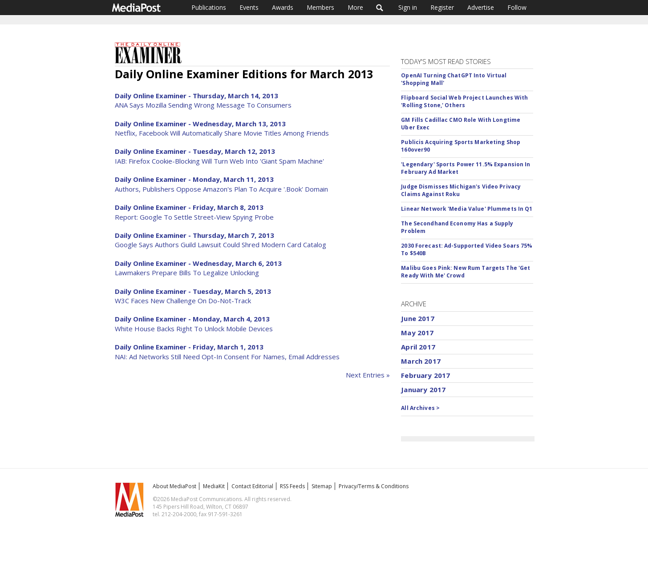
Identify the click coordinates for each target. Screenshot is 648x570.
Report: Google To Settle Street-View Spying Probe (194, 217)
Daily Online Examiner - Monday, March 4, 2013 (192, 318)
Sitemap (322, 486)
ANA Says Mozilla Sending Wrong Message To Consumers (203, 104)
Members (320, 7)
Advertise (480, 7)
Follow (516, 7)
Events (249, 7)
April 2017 (418, 346)
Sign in (407, 7)
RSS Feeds (292, 486)
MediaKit (214, 486)
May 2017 (417, 332)
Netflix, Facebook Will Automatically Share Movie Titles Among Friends (222, 132)
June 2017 (417, 318)
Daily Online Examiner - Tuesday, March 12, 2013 (195, 151)
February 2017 (425, 375)
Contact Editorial (252, 486)
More (355, 7)
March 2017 (421, 361)
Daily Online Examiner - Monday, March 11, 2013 (194, 179)
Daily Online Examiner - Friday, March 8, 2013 (189, 207)
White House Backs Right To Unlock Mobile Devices (194, 328)
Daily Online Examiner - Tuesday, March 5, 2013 (193, 291)
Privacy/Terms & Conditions (374, 486)
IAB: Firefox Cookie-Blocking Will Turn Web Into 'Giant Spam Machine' (219, 161)
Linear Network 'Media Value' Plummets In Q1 (466, 209)
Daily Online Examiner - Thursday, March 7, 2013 (194, 235)
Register (442, 7)
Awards (282, 7)
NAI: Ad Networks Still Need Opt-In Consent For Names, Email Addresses (227, 356)
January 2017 (423, 389)
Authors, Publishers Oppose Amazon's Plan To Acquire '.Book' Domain (221, 189)
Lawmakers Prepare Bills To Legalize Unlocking (187, 272)
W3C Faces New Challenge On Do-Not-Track (183, 300)
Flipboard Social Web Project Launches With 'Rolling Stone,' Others (464, 101)
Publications (208, 7)
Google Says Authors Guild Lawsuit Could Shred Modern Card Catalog (220, 244)
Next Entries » (368, 374)
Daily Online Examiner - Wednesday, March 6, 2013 (198, 263)
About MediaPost (174, 486)
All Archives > (420, 408)
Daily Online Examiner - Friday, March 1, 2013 (189, 346)
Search (380, 7)
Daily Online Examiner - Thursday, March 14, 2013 (196, 95)
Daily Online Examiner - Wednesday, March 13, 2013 (200, 123)
